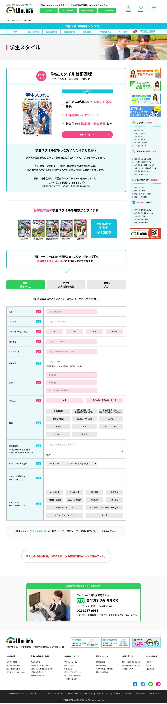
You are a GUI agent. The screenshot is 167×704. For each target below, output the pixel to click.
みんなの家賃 (139, 130)
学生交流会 (138, 137)
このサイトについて (36, 694)
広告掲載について (103, 694)
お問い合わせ (140, 694)
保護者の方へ (87, 694)
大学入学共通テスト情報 (142, 194)
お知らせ (128, 694)
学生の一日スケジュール (72, 673)
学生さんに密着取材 (141, 143)
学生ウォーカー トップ (13, 21)
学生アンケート (139, 134)
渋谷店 (148, 663)
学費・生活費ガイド (141, 175)
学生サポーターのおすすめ (15, 673)
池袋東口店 (150, 669)
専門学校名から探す (141, 219)
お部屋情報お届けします (142, 159)
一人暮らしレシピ (140, 146)
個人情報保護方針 (38, 532)
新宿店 (148, 666)
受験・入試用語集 (140, 197)
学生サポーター (139, 140)
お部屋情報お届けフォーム (143, 213)
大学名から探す (139, 216)
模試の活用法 (139, 188)
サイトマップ (154, 694)
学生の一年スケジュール (72, 676)
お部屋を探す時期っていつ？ (144, 165)
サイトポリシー (72, 694)
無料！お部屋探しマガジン (143, 210)
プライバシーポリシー (55, 694)
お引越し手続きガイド (142, 171)
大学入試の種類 (139, 191)
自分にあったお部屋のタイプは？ (145, 168)
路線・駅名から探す (141, 223)
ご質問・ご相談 (127, 669)
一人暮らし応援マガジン (142, 162)
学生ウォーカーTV (70, 663)
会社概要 (117, 694)
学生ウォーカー (19, 641)
